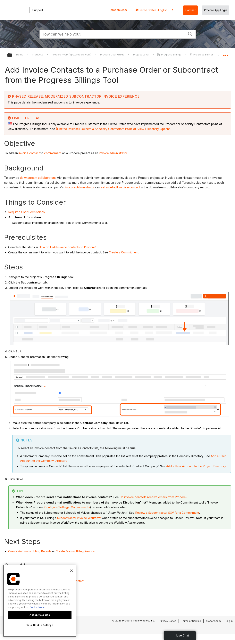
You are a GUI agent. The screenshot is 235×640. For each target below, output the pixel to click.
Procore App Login (215, 10)
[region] (39, 601)
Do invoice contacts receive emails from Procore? (154, 497)
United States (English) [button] (153, 10)
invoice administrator (113, 153)
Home (20, 54)
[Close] (71, 570)
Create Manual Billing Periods (75, 551)
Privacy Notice (168, 620)
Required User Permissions (26, 212)
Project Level (141, 54)
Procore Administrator (79, 187)
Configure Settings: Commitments (67, 507)
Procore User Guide (112, 54)
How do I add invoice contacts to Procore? (68, 247)
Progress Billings (169, 54)
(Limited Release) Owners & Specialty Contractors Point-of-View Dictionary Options (113, 129)
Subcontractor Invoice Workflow (78, 518)
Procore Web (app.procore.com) (72, 54)
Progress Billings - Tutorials (208, 54)
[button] (190, 33)
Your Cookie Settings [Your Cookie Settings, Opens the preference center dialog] (39, 625)
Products (38, 54)
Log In (229, 620)
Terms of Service (191, 620)
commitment (52, 153)
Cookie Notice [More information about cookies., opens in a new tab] (37, 607)
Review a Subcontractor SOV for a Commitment (167, 512)
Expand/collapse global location (225, 54)
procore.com (119, 10)
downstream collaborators (38, 178)
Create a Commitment (123, 252)
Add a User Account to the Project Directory (196, 466)
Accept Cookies (39, 614)
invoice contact (29, 153)
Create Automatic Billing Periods (29, 551)
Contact (190, 10)
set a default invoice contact (120, 187)
